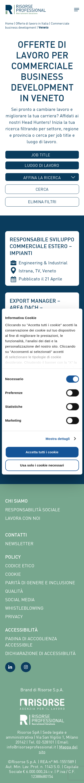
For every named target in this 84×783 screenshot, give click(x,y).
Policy (13, 557)
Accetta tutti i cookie (42, 452)
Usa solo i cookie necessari (42, 465)
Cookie (13, 574)
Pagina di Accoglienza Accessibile (31, 642)
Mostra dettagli (57, 439)
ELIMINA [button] (42, 202)
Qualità (14, 591)
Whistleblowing (24, 608)
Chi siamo (16, 501)
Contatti (16, 535)
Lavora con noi (22, 518)
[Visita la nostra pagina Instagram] (26, 667)
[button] (74, 9)
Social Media (19, 599)
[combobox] (42, 155)
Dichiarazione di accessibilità (40, 653)
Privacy (14, 616)
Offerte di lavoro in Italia (32, 23)
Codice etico (19, 565)
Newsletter (19, 543)
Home (9, 23)
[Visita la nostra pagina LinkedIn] (10, 667)
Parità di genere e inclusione (40, 582)
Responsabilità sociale (32, 509)
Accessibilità (21, 630)
